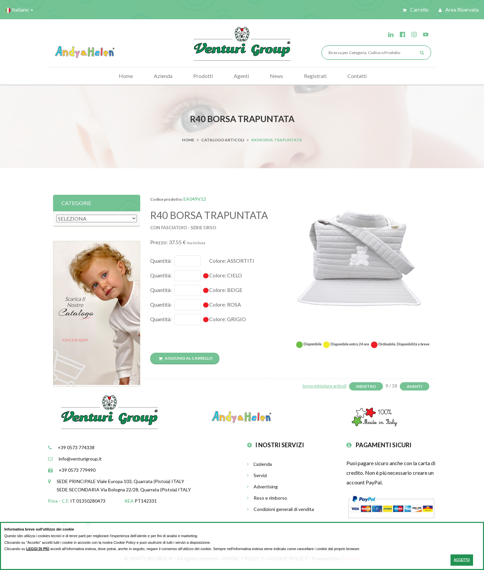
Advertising (262, 486)
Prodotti (203, 76)
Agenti (241, 76)
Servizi (257, 475)
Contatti (357, 76)
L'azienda (259, 464)
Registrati (315, 76)
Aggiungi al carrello (185, 358)
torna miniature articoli (324, 386)
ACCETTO (462, 560)
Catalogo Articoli (222, 139)
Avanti (414, 386)
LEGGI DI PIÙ (37, 549)
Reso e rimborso (267, 498)
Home (126, 76)
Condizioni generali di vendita (280, 509)
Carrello (416, 9)
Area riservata (459, 9)
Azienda (163, 76)
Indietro (366, 386)
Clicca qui (75, 339)
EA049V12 (194, 199)
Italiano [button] (19, 9)
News (276, 76)
